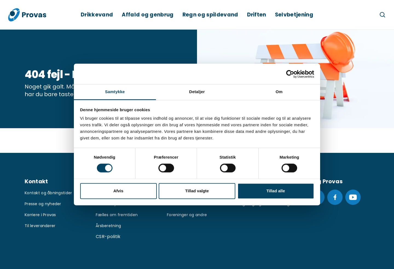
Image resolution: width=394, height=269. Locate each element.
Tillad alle (275, 190)
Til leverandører (40, 225)
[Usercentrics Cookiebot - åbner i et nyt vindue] (290, 74)
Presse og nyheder (43, 204)
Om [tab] (279, 91)
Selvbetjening (294, 14)
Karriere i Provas (40, 215)
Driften (256, 14)
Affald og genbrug (147, 14)
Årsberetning (108, 225)
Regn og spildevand (210, 14)
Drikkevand (97, 14)
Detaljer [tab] (197, 91)
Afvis (118, 190)
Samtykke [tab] (115, 91)
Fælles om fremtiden (117, 215)
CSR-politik (108, 236)
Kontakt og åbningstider (48, 193)
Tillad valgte (197, 190)
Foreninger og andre (187, 215)
